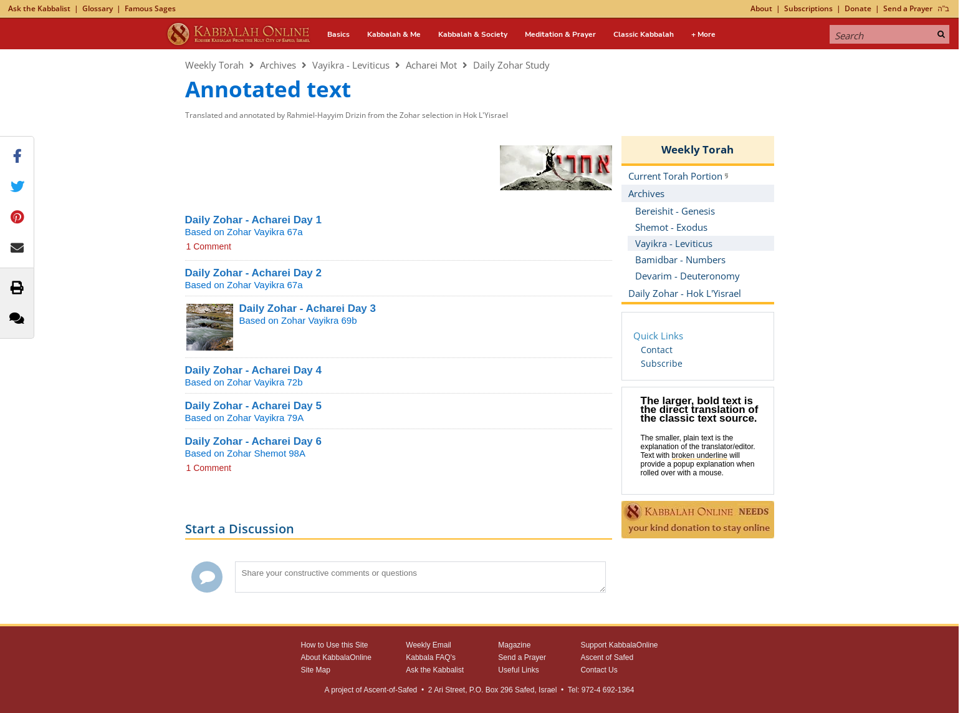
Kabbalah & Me (394, 34)
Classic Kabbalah (643, 34)
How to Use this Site (334, 645)
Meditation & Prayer (560, 34)
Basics (338, 34)
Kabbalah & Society (472, 34)
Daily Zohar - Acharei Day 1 (253, 220)
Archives (278, 65)
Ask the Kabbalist (39, 8)
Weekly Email (428, 645)
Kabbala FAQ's (431, 657)
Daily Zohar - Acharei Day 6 (253, 441)
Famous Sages (150, 8)
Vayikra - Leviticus (351, 65)
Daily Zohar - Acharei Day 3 (307, 308)
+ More (703, 34)
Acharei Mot (431, 65)
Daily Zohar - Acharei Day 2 (253, 273)
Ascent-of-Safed (390, 690)
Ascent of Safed (606, 657)
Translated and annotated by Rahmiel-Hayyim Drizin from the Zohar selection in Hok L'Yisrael (346, 115)
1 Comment (208, 246)
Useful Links (518, 670)
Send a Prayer (907, 8)
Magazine (514, 645)
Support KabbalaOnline (619, 645)
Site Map (315, 670)
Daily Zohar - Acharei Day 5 (253, 406)
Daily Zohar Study (511, 65)
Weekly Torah (214, 65)
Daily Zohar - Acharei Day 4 (253, 370)
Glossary (97, 8)
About (761, 8)
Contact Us (598, 670)
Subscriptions (808, 8)
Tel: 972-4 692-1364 (601, 690)
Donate (858, 8)
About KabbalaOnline (336, 657)
